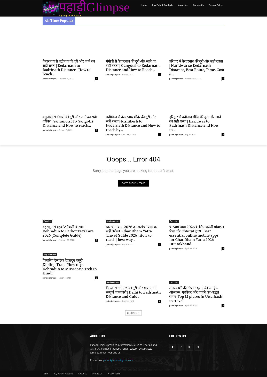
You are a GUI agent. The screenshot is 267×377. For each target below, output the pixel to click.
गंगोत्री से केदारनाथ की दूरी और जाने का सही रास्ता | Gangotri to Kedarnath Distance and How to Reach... (133, 65)
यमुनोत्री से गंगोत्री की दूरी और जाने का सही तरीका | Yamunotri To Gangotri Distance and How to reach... (70, 121)
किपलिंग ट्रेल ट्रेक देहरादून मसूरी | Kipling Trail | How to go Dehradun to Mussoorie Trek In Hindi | (70, 267)
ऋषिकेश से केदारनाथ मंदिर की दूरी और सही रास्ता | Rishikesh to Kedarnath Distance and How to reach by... (133, 123)
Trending (47, 221)
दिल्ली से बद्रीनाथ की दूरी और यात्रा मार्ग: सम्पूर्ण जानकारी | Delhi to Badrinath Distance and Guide (133, 292)
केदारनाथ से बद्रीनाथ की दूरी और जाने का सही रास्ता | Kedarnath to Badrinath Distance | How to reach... (69, 67)
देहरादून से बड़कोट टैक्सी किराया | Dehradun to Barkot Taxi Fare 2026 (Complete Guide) (68, 231)
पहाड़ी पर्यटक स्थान (113, 221)
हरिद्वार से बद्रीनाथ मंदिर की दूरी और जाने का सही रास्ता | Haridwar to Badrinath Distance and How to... (195, 123)
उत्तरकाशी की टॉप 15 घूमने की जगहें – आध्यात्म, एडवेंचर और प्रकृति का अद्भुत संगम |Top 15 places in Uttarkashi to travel (196, 295)
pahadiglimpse (49, 78)
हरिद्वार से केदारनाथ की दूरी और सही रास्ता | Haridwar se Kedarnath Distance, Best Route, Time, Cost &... (196, 67)
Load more (133, 313)
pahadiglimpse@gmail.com (118, 360)
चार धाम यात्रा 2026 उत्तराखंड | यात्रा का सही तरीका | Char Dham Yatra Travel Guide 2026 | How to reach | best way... (132, 233)
